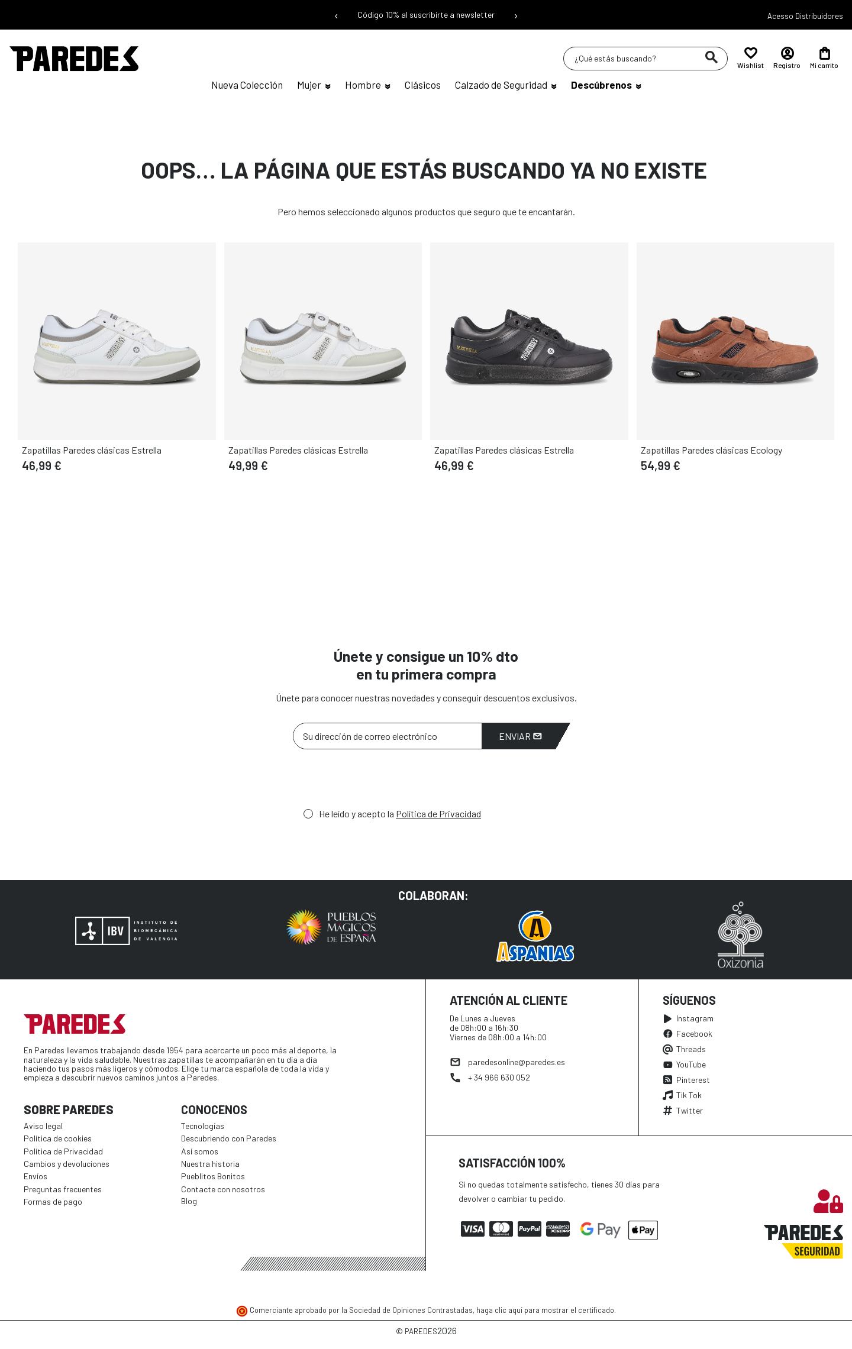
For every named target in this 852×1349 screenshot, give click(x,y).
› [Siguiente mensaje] (516, 15)
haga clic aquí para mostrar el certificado (545, 1310)
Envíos (35, 1176)
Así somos (199, 1151)
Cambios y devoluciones (66, 1163)
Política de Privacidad (438, 813)
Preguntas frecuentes (63, 1189)
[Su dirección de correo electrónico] (387, 736)
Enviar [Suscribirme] (520, 736)
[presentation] (383, 782)
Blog (189, 1201)
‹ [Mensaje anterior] (336, 15)
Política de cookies (58, 1138)
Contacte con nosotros (223, 1189)
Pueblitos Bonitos (213, 1176)
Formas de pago (53, 1201)
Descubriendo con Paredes (228, 1138)
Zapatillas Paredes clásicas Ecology (711, 449)
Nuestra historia (210, 1163)
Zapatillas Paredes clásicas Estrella (92, 449)
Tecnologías (202, 1125)
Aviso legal (43, 1125)
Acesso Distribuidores (805, 16)
